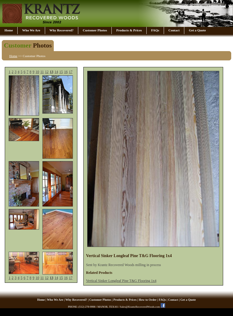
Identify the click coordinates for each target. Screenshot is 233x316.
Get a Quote (197, 30)
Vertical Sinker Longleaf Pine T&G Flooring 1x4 (121, 281)
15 (61, 72)
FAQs (155, 30)
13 (51, 72)
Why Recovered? (61, 30)
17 (70, 72)
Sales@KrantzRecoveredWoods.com (140, 306)
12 (47, 72)
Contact (174, 30)
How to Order (148, 299)
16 (66, 72)
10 (37, 72)
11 (42, 72)
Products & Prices (129, 30)
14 (56, 72)
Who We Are (31, 30)
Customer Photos (95, 30)
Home (8, 30)
